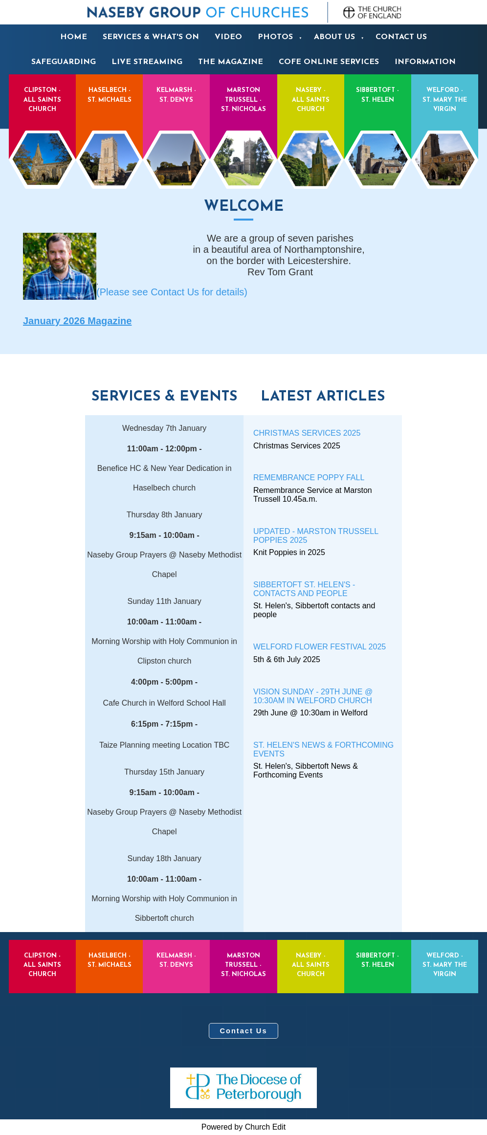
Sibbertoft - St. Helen (377, 123)
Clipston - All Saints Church (42, 123)
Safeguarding (63, 62)
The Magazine (230, 62)
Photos (275, 37)
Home (73, 37)
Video (228, 37)
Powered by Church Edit (243, 1127)
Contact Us (243, 1031)
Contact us (401, 37)
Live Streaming (146, 62)
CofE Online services (329, 62)
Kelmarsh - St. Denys (176, 123)
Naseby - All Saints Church (310, 123)
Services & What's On (151, 37)
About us (334, 37)
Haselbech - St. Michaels (109, 123)
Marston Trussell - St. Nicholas (243, 123)
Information (425, 62)
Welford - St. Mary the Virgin (444, 123)
